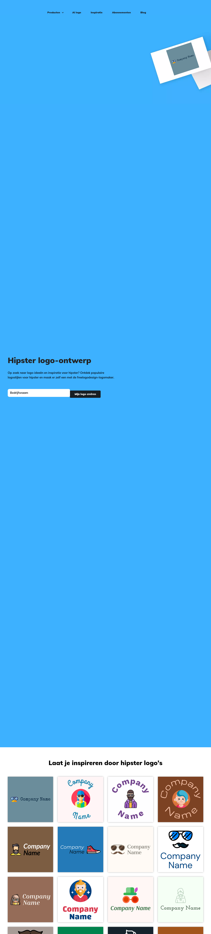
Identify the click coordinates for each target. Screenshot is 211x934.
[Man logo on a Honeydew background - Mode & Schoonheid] (180, 899)
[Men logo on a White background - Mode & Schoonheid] (80, 899)
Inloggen (199, 7)
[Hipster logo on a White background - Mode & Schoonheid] (130, 799)
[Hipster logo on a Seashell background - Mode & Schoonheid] (130, 849)
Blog (141, 7)
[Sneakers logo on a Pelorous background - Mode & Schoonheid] (80, 849)
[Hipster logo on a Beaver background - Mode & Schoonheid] (30, 899)
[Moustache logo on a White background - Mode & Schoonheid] (180, 849)
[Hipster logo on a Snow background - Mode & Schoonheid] (80, 799)
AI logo (74, 7)
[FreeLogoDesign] (24, 7)
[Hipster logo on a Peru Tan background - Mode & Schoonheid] (180, 799)
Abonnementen (119, 7)
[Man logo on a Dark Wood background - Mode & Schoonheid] (30, 849)
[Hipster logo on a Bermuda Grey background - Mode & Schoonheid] (30, 799)
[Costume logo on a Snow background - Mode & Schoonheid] (130, 899)
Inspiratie (94, 7)
